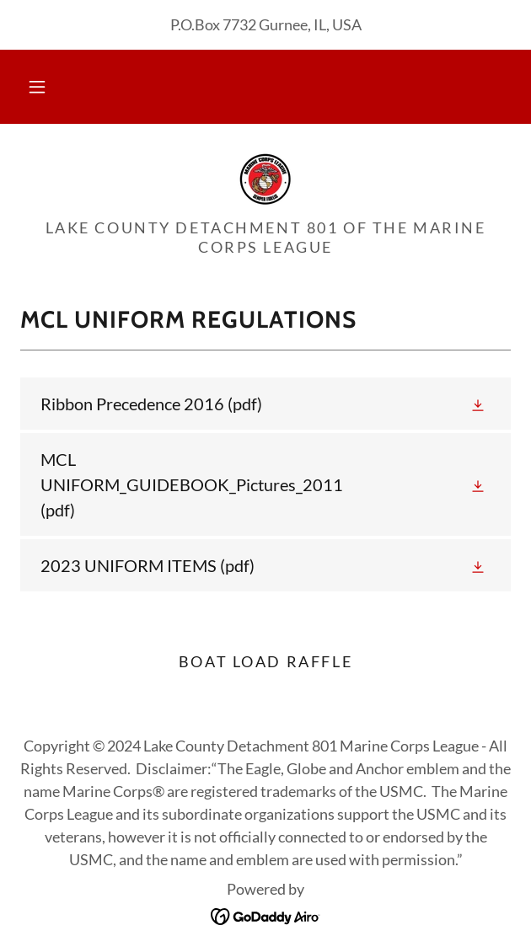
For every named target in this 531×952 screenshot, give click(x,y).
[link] (265, 177)
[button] (37, 87)
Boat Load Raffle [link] (265, 661)
